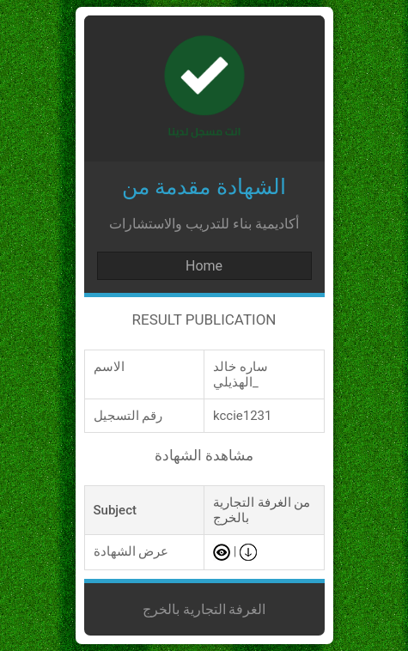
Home (204, 266)
